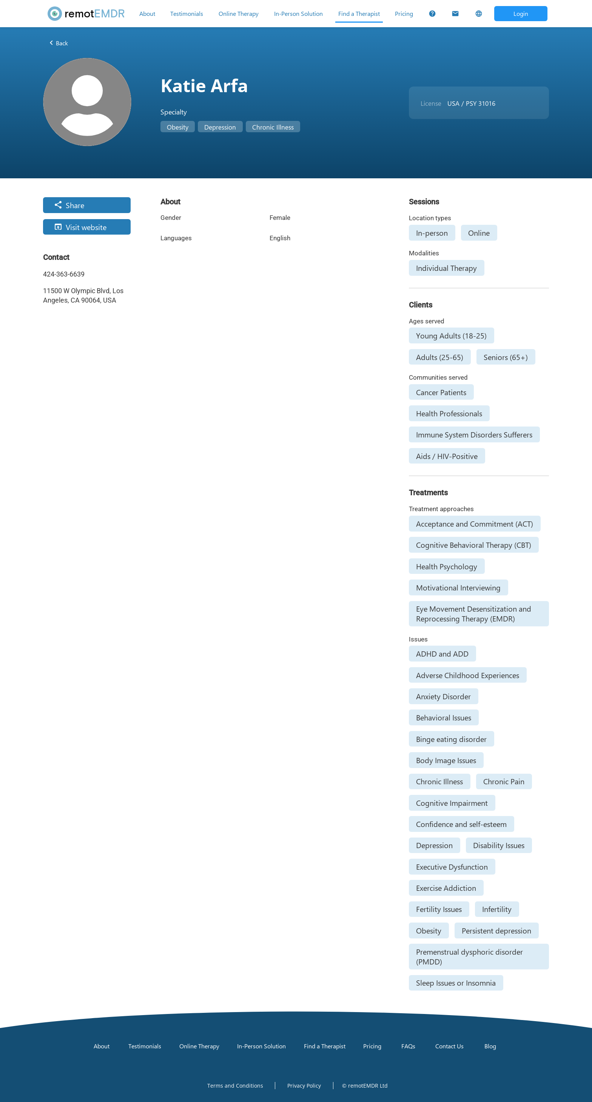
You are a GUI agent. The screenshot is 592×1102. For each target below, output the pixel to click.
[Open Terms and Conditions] (235, 1085)
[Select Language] (478, 13)
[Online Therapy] (239, 13)
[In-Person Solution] (298, 13)
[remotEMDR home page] (86, 13)
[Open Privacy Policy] (304, 1085)
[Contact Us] (455, 13)
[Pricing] (404, 13)
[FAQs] (432, 13)
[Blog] (490, 1046)
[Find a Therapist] (359, 13)
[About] (147, 13)
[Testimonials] (186, 13)
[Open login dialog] (520, 13)
